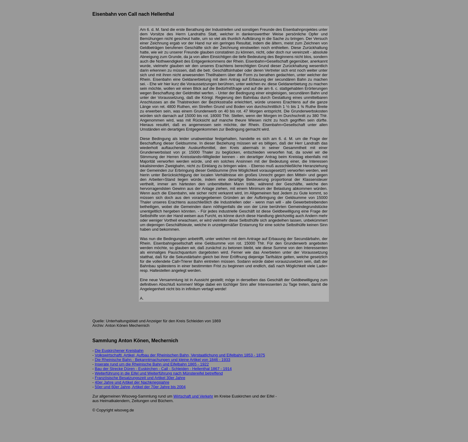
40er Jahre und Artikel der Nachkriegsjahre (132, 382)
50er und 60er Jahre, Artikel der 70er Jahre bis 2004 (140, 387)
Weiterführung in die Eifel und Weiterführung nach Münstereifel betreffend (159, 373)
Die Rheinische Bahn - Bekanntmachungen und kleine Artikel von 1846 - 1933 (162, 359)
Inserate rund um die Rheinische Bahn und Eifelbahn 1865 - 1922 (152, 364)
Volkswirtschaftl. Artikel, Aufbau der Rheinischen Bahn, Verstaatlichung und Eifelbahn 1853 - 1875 (180, 355)
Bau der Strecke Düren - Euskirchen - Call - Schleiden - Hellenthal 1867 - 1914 (163, 368)
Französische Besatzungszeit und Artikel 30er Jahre (140, 377)
